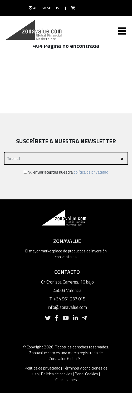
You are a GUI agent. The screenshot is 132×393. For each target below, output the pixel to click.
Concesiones (66, 380)
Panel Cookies (86, 374)
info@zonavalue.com (67, 307)
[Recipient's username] (60, 158)
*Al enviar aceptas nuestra (66, 172)
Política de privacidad (43, 368)
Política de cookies (56, 374)
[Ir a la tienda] (71, 8)
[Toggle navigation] (121, 32)
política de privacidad (91, 172)
